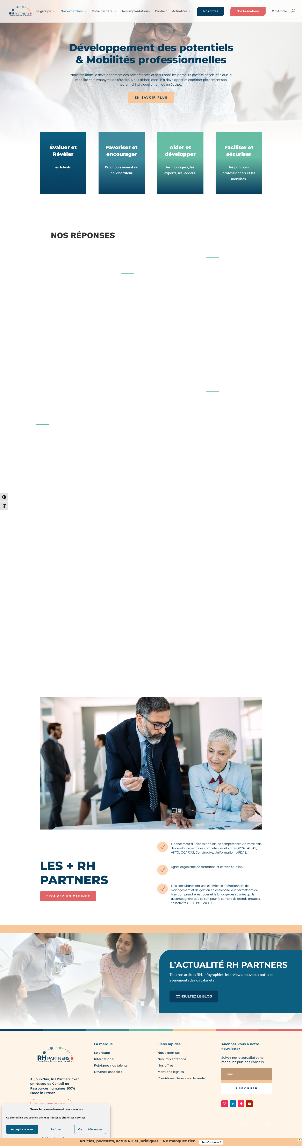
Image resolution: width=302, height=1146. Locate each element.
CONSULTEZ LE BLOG (194, 996)
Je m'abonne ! (211, 1142)
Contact (161, 11)
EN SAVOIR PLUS (151, 97)
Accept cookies (22, 1129)
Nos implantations (136, 11)
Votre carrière (102, 11)
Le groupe (43, 11)
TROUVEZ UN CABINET (68, 896)
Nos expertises (71, 11)
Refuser (56, 1129)
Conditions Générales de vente (181, 1078)
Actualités (179, 11)
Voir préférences (90, 1129)
